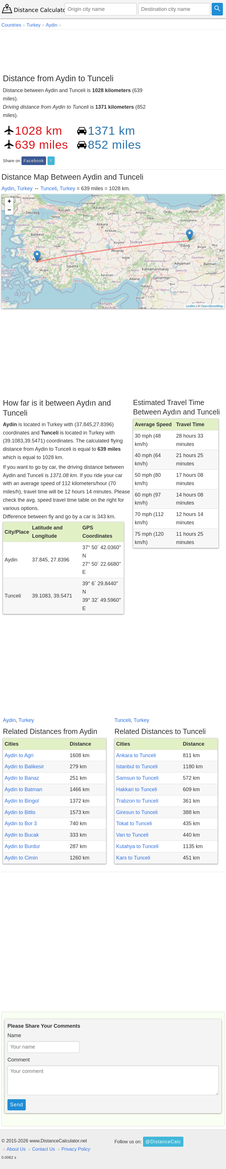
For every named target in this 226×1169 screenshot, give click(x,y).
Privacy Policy (76, 1149)
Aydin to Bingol (22, 801)
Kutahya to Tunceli (137, 846)
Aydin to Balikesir (24, 766)
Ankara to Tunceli (136, 755)
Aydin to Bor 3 (21, 823)
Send (16, 1105)
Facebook (33, 160)
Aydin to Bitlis (20, 812)
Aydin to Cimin (21, 858)
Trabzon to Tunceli (137, 801)
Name (14, 1035)
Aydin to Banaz (22, 778)
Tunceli (48, 188)
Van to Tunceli (132, 835)
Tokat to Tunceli (134, 823)
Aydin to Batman (23, 789)
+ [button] (9, 202)
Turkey (24, 188)
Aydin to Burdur (22, 846)
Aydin (7, 188)
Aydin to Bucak (22, 835)
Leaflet (190, 306)
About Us (16, 1149)
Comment (18, 1060)
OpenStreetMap (212, 306)
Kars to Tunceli (133, 858)
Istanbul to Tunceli (137, 766)
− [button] (9, 210)
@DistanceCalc (163, 1141)
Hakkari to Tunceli (136, 789)
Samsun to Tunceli (137, 778)
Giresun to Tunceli (137, 812)
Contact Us (43, 1149)
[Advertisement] (113, 49)
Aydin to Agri (19, 755)
